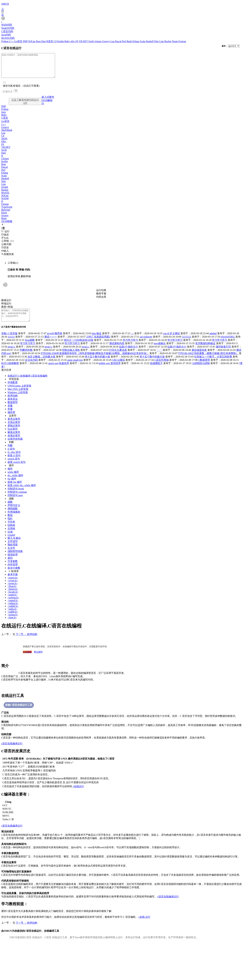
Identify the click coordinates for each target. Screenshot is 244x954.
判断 (11, 449)
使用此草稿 (14, 281)
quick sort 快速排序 (58, 370)
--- (132, 340)
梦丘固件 (38, 659)
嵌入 (5, 255)
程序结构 (13, 402)
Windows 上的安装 (18, 399)
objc (73, 41)
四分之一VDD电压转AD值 (78, 347)
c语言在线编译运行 (12, 750)
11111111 (186, 343)
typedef (11, 542)
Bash (129, 41)
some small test (75, 367)
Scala (143, 41)
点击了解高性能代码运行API (25, 106)
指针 (10, 525)
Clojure (5, 163)
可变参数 (13, 568)
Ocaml (4, 191)
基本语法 (13, 406)
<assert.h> (13, 584)
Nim (156, 41)
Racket (168, 41)
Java (3, 116)
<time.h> (12, 624)
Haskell (150, 41)
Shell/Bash (6, 134)
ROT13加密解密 (10, 370)
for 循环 (12, 485)
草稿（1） (8, 245)
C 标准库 (14, 578)
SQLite (32, 41)
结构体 (11, 532)
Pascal (118, 41)
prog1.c (11, 353)
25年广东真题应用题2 (98, 343)
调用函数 (13, 515)
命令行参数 (14, 575)
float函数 (30, 347)
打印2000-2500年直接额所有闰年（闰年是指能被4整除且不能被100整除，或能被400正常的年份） (95, 360)
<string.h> (13, 621)
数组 (10, 522)
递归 (10, 565)
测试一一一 (50, 343)
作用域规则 (14, 519)
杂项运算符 (14, 442)
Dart (43, 41)
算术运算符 (14, 426)
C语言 (4, 122)
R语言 (50, 41)
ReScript (5, 214)
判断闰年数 (26, 357)
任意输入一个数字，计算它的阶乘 (213, 363)
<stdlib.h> (13, 619)
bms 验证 (97, 340)
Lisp (161, 41)
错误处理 (13, 561)
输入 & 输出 (14, 545)
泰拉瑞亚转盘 (199, 357)
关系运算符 (14, 429)
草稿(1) (13, 267)
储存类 (11, 419)
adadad (212, 340)
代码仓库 (101, 301)
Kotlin (60, 41)
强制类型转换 (15, 558)
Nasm (175, 41)
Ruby (67, 41)
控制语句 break (16, 495)
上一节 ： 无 (8, 641)
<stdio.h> (12, 616)
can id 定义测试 (171, 340)
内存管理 (13, 571)
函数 (11, 505)
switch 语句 (14, 466)
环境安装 (14, 386)
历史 (5, 252)
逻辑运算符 (14, 432)
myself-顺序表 (54, 340)
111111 (11, 343)
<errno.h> (13, 590)
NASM (5, 203)
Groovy (106, 41)
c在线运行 (78, 793)
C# (55, 41)
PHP (25, 41)
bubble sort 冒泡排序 (110, 370)
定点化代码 (31, 367)
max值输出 (160, 350)
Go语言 (18, 41)
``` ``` (159, 357)
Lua (112, 41)
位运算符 (13, 436)
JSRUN (5, 4)
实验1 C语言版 (9, 340)
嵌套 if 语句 (14, 462)
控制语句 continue (17, 499)
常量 (10, 416)
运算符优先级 (15, 446)
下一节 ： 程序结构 (26, 641)
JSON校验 (6, 226)
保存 (5, 239)
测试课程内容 (116, 350)
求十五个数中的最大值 (152, 363)
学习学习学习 (130, 347)
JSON (4, 143)
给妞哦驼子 (156, 370)
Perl (124, 41)
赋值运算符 (14, 439)
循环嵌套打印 (223, 353)
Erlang (136, 41)
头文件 (11, 555)
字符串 (11, 529)
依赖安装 (7, 259)
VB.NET (83, 41)
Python (5, 41)
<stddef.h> (13, 613)
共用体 (11, 535)
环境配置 (13, 389)
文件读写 (13, 548)
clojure (98, 41)
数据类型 (13, 409)
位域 (10, 539)
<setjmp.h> (13, 604)
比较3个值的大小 (128, 353)
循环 (11, 472)
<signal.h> (13, 607)
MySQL (5, 197)
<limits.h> (13, 596)
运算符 (12, 422)
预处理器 (13, 551)
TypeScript (6, 211)
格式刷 (6, 249)
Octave (4, 220)
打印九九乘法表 (118, 357)
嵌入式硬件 (48, 101)
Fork (5, 242)
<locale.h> (13, 599)
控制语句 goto (15, 502)
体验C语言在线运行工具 (18, 712)
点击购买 (27, 659)
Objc (3, 146)
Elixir (4, 217)
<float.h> (12, 593)
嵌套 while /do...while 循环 (22, 492)
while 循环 (13, 479)
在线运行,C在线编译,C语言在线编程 (27, 383)
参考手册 (13, 581)
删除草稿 (26, 281)
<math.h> (12, 601)
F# (77, 41)
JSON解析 (47, 105)
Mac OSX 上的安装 (18, 396)
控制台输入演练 (71, 357)
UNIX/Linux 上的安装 (19, 392)
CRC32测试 (118, 367)
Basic (4, 223)
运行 (5, 236)
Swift (91, 41)
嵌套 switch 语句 (17, 469)
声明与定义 (14, 512)
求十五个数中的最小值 (97, 363)
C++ (11, 41)
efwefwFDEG (228, 343)
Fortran (182, 41)
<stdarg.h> (13, 610)
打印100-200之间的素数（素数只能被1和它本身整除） (208, 360)
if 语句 (11, 456)
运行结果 (101, 295)
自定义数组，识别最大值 (41, 363)
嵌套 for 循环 (15, 489)
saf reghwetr (146, 343)
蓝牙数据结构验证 (205, 350)
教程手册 (101, 298)
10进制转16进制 (201, 370)
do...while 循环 (15, 482)
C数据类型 (204, 367)
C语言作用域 (161, 367)
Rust (38, 41)
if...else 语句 (14, 459)
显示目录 (6, 377)
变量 (10, 412)
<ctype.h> (13, 587)
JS (43, 108)
